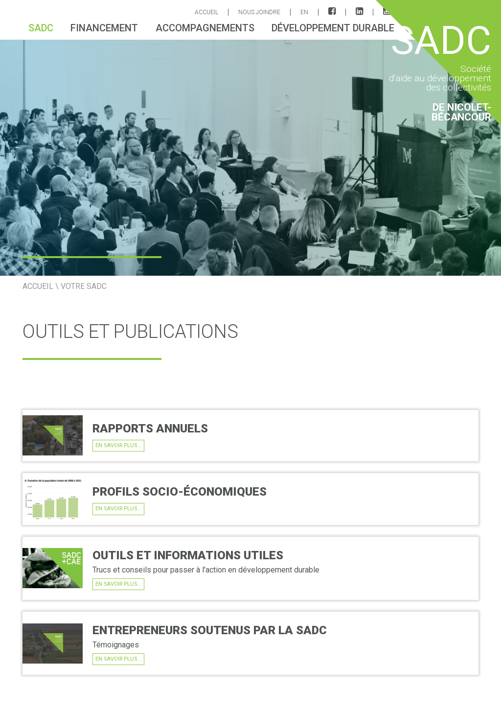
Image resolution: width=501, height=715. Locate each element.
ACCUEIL (206, 12)
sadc (40, 28)
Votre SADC (84, 286)
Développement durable (333, 28)
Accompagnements (205, 28)
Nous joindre (259, 12)
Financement (104, 28)
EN (304, 12)
